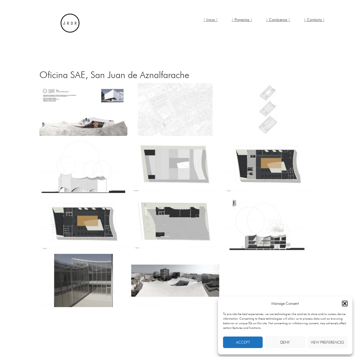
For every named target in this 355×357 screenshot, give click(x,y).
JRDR (70, 23)
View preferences (327, 342)
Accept (243, 342)
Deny (285, 342)
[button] (344, 303)
